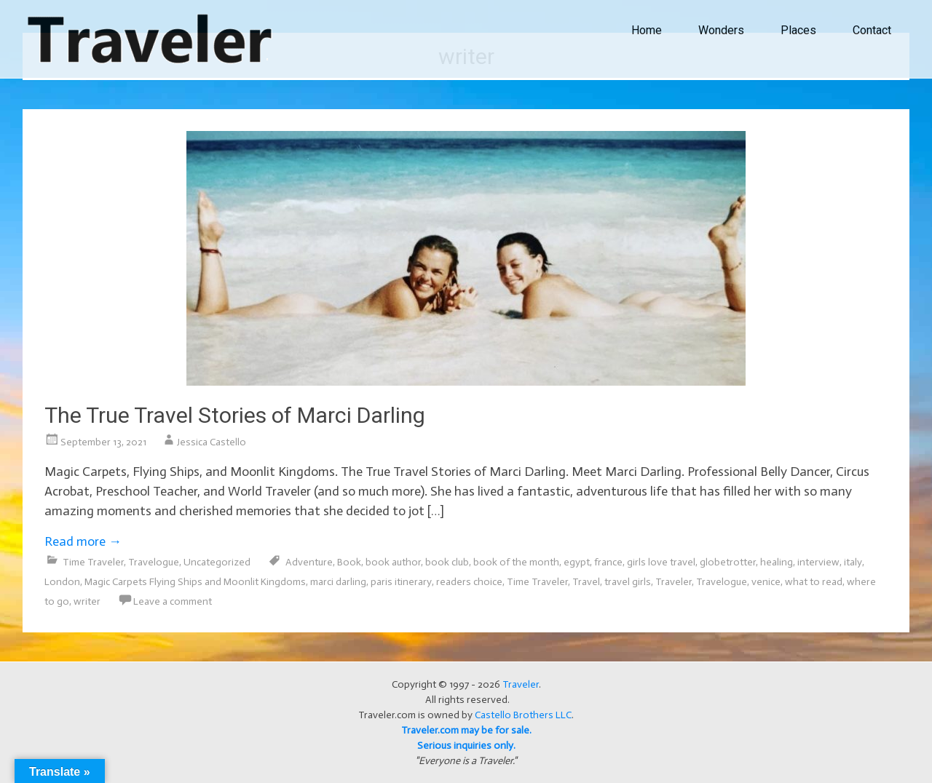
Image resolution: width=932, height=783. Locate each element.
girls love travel (661, 562)
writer (87, 601)
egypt (577, 562)
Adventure (309, 562)
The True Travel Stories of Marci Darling (234, 415)
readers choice (469, 582)
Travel (586, 582)
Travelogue (153, 562)
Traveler (673, 582)
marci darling (338, 582)
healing (776, 562)
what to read (813, 582)
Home (646, 30)
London (62, 582)
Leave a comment (172, 601)
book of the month (516, 562)
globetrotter (728, 562)
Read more (83, 541)
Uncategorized (216, 562)
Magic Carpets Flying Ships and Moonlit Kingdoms (195, 582)
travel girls (627, 582)
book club (447, 562)
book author (393, 562)
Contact (872, 30)
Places (798, 30)
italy (853, 562)
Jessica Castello (211, 442)
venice (766, 582)
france (608, 562)
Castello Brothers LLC (523, 715)
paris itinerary (401, 582)
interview (818, 562)
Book (349, 562)
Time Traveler (93, 562)
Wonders (721, 30)
